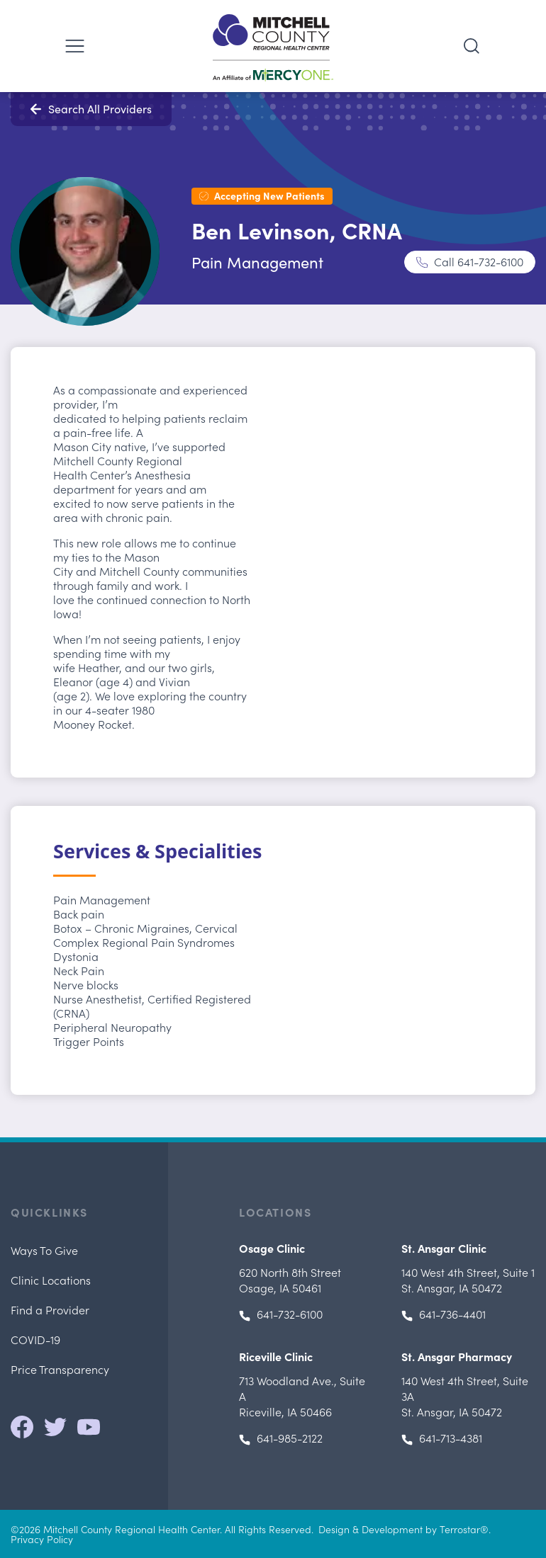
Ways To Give (44, 1250)
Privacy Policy (42, 1539)
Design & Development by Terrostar (399, 1529)
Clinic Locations (51, 1279)
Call (478, 261)
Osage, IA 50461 (290, 1279)
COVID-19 (35, 1339)
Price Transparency (60, 1369)
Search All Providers (100, 108)
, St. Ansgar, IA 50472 (468, 1279)
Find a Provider (50, 1309)
